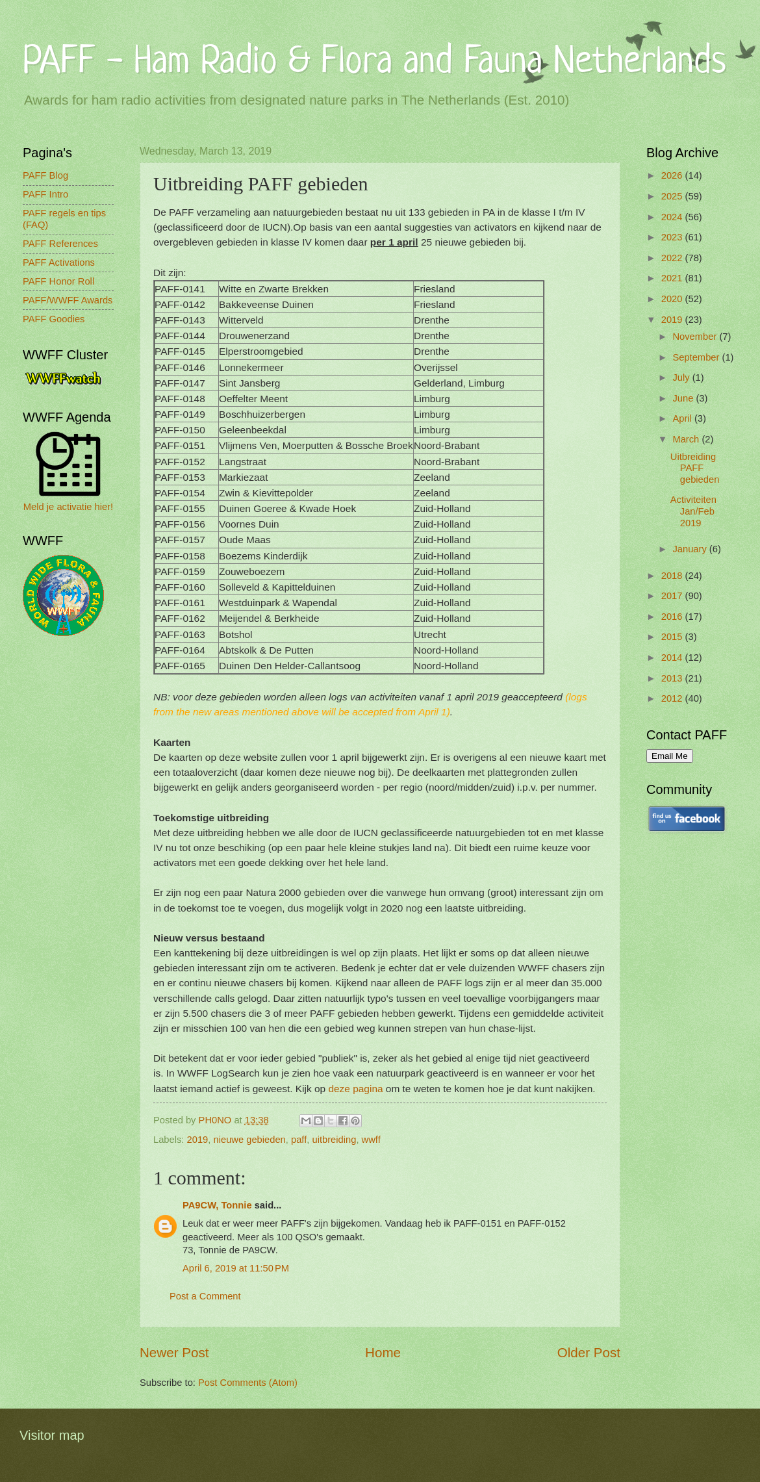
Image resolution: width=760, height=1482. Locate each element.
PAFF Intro (45, 194)
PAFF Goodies (53, 319)
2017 (673, 596)
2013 (673, 678)
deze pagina (355, 1088)
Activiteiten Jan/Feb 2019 (693, 511)
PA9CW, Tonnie (217, 1205)
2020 (673, 299)
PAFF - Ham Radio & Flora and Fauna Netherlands (374, 58)
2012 (673, 698)
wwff (371, 1139)
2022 (673, 258)
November (695, 336)
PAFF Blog (45, 175)
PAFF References (60, 243)
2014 (673, 657)
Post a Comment (205, 1296)
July (682, 377)
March (687, 439)
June (684, 398)
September (697, 357)
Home (383, 1352)
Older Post (588, 1352)
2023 (673, 237)
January (690, 549)
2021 (673, 278)
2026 (673, 175)
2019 (198, 1139)
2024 (673, 217)
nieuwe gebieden (250, 1139)
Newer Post (174, 1352)
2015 (673, 637)
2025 (673, 196)
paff (299, 1139)
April (683, 418)
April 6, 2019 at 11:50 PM (236, 1268)
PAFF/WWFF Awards (67, 300)
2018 (673, 575)
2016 (673, 616)
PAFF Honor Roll (58, 281)
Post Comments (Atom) (248, 1382)
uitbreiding (334, 1139)
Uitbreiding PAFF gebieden (695, 468)
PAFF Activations (59, 262)
